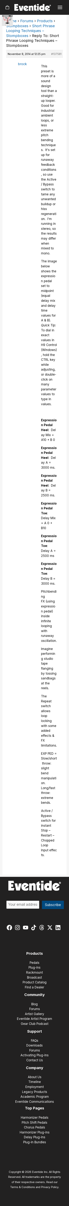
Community (34, 994)
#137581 (56, 54)
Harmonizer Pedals (34, 1117)
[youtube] (26, 927)
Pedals (34, 963)
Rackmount (34, 972)
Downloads (34, 1045)
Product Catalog (35, 982)
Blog (34, 1004)
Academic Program (34, 1096)
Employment (34, 1087)
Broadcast (34, 977)
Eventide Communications (34, 1101)
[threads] (42, 927)
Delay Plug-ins (34, 1137)
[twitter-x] (50, 927)
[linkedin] (58, 927)
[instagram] (18, 927)
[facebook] (10, 927)
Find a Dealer (34, 987)
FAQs (34, 1040)
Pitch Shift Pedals (34, 1122)
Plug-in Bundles (34, 1142)
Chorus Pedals (34, 1127)
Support (34, 1031)
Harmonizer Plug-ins (34, 1132)
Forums (26, 21)
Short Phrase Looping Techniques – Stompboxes (30, 31)
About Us (34, 1077)
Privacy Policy (49, 1187)
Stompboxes (17, 26)
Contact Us (34, 1060)
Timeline (34, 1082)
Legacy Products (34, 1092)
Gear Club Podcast (34, 1024)
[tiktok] (34, 927)
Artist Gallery (34, 1014)
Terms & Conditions (22, 1187)
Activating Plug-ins (34, 1055)
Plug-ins (34, 967)
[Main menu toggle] (60, 7)
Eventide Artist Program (34, 1019)
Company (34, 1068)
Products (45, 21)
